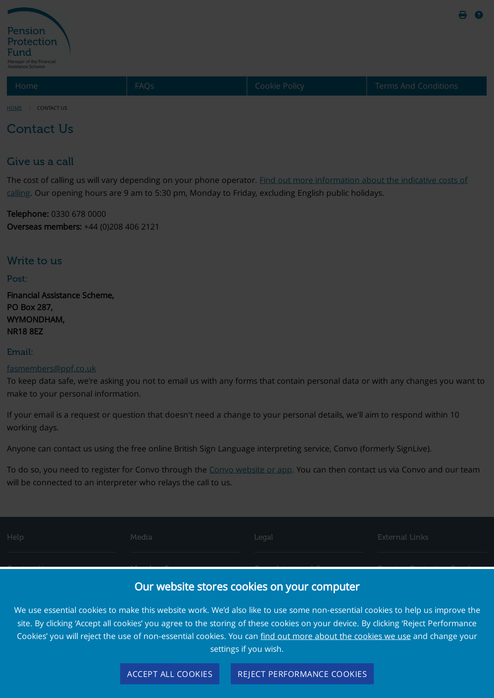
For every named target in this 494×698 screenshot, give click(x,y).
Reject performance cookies (302, 673)
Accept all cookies (169, 673)
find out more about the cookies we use (335, 635)
